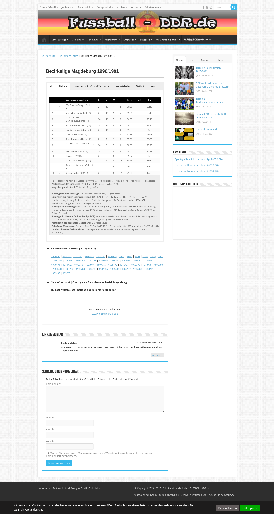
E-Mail (50, 429)
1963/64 (80, 260)
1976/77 (124, 264)
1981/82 (69, 269)
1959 (153, 256)
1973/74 (89, 264)
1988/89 (148, 269)
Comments (207, 60)
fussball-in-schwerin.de (222, 494)
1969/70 (148, 260)
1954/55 (112, 256)
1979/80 (158, 264)
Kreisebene (128, 39)
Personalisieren (227, 508)
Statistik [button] (140, 86)
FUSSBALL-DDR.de (200, 488)
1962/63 (69, 260)
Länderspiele (84, 7)
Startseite (44, 39)
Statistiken (145, 39)
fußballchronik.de (169, 494)
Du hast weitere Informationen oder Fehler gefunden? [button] (81, 290)
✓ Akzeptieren (249, 508)
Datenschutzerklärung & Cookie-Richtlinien (76, 488)
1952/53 (89, 256)
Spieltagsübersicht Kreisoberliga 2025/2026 (199, 159)
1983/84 (91, 269)
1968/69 (137, 260)
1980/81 (57, 269)
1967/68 (126, 260)
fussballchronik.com (145, 494)
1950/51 (67, 256)
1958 (145, 256)
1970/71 (55, 264)
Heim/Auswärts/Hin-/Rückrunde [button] (91, 86)
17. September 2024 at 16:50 (150, 343)
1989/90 (55, 273)
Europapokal (104, 7)
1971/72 (67, 264)
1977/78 (135, 264)
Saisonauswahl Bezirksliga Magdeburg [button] (71, 249)
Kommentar (53, 384)
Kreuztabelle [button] (123, 86)
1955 (121, 256)
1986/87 (126, 269)
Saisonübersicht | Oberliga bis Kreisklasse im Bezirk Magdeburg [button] (86, 282)
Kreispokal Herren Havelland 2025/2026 (197, 165)
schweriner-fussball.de (193, 494)
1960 (160, 256)
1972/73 (78, 264)
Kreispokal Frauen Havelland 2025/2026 (197, 171)
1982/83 (80, 269)
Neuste (180, 60)
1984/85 (103, 269)
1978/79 (147, 264)
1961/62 (57, 260)
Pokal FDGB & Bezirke (167, 39)
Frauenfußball (48, 7)
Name (50, 417)
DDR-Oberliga (59, 39)
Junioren (66, 7)
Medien (120, 7)
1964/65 (91, 260)
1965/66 (103, 260)
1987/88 (137, 269)
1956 (129, 256)
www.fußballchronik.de (105, 313)
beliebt (192, 60)
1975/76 (112, 264)
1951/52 (77, 256)
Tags (220, 60)
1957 (137, 256)
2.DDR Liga (92, 39)
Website (50, 441)
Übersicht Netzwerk (206, 129)
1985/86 (114, 269)
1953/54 (100, 256)
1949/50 (55, 256)
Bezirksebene (110, 39)
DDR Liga (76, 39)
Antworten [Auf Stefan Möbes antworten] (157, 355)
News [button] (154, 86)
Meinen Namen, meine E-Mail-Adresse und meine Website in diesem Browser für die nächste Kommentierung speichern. (99, 454)
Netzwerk (136, 7)
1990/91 (67, 273)
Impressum (44, 488)
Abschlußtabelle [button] (58, 86)
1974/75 (101, 264)
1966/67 (114, 260)
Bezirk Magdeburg (68, 55)
